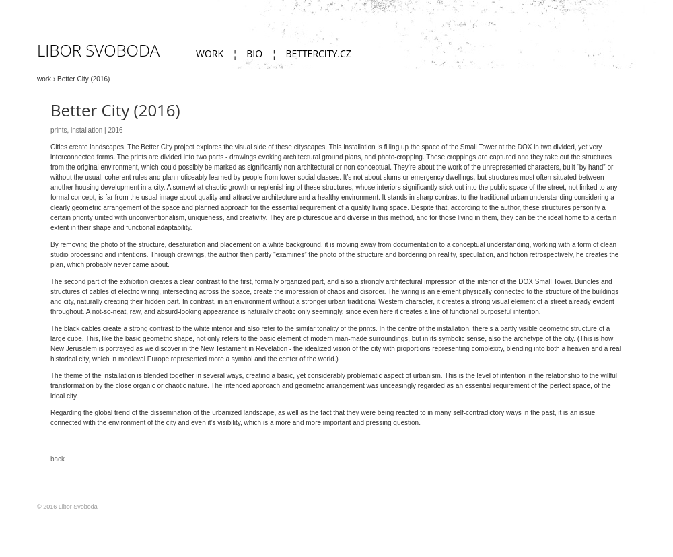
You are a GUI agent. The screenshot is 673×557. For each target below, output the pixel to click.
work (209, 53)
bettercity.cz (318, 53)
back (57, 459)
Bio (254, 53)
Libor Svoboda (98, 50)
